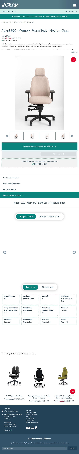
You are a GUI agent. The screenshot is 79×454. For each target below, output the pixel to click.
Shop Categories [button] (8, 11)
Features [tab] (30, 287)
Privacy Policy (30, 421)
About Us (28, 416)
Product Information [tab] (49, 216)
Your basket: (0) (72, 11)
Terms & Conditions (31, 415)
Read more (74, 52)
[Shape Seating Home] (10, 5)
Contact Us (29, 411)
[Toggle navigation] (74, 5)
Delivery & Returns (31, 413)
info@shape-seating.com (11, 411)
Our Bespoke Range (26, 22)
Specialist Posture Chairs (10, 22)
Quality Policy (30, 419)
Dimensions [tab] (47, 287)
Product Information (11, 178)
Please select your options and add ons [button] (38, 146)
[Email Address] (34, 448)
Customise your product (12, 195)
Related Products (9, 189)
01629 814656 (40, 163)
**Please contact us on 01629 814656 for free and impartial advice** (39, 16)
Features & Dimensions (11, 183)
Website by (8, 430)
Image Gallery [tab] (26, 216)
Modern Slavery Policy (32, 422)
